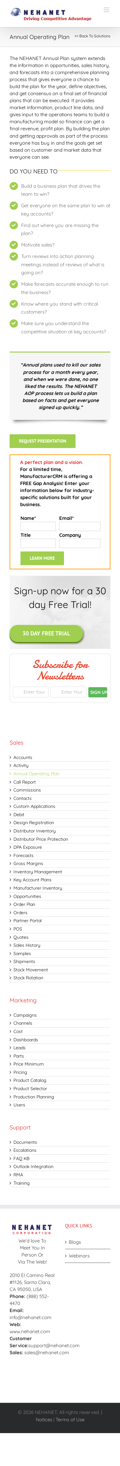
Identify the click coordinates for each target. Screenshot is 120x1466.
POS (17, 929)
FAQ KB (21, 1158)
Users (19, 1105)
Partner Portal (27, 920)
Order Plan (24, 904)
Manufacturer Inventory (37, 888)
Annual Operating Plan (36, 774)
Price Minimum (28, 1064)
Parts (18, 1056)
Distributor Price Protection (40, 839)
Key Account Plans (32, 880)
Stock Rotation (28, 978)
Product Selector (30, 1088)
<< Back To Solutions (92, 36)
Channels (22, 1023)
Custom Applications (34, 806)
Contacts (22, 798)
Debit (18, 814)
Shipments (24, 961)
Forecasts (23, 855)
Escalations (24, 1150)
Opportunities (27, 896)
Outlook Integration (33, 1166)
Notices (44, 1420)
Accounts (22, 757)
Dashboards (25, 1040)
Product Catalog (29, 1080)
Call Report (24, 782)
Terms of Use (70, 1420)
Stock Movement (30, 970)
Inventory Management (37, 872)
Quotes (20, 937)
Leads (19, 1048)
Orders (20, 912)
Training (21, 1183)
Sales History (26, 945)
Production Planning (33, 1097)
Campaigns (25, 1015)
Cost (18, 1031)
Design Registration (33, 822)
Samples (22, 953)
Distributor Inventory (34, 831)
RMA (18, 1175)
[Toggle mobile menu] (107, 9)
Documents (25, 1142)
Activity (20, 765)
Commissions (27, 790)
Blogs (75, 1242)
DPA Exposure (27, 847)
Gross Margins (28, 863)
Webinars (79, 1256)
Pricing (20, 1072)
